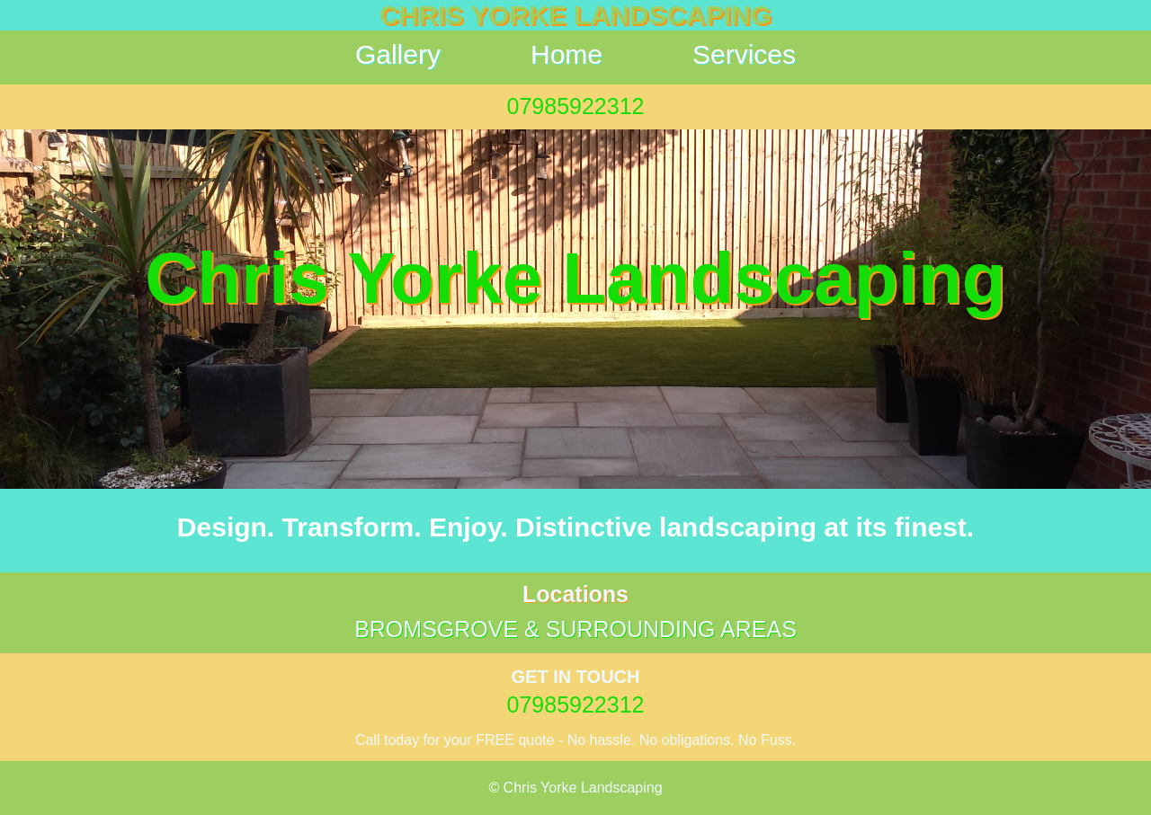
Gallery (398, 54)
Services (744, 54)
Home (566, 54)
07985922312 (576, 106)
